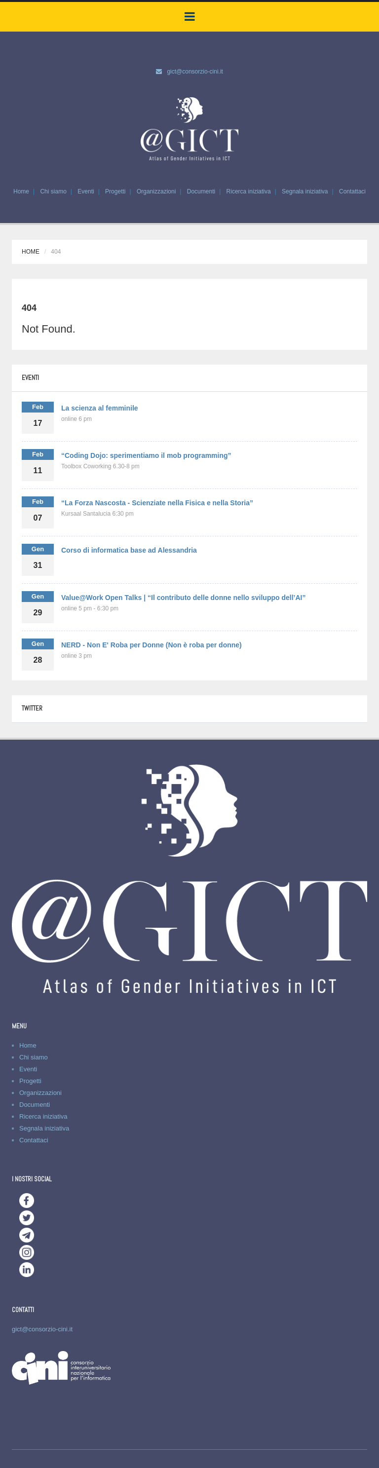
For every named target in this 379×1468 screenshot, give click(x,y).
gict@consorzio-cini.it (195, 71)
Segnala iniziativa (305, 191)
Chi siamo (53, 191)
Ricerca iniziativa (249, 191)
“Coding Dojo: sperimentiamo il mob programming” (146, 455)
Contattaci (352, 191)
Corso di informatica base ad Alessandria (129, 550)
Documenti (201, 191)
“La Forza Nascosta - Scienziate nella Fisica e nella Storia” (157, 503)
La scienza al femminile (99, 408)
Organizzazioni (156, 191)
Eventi (85, 191)
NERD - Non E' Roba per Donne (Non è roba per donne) (151, 645)
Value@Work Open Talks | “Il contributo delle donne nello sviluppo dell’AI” (183, 598)
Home (21, 191)
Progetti (115, 191)
